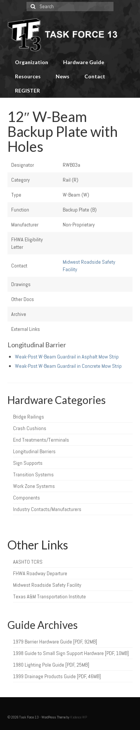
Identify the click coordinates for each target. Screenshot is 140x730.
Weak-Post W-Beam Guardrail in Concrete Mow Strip (68, 366)
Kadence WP (78, 717)
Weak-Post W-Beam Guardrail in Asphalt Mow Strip (67, 356)
